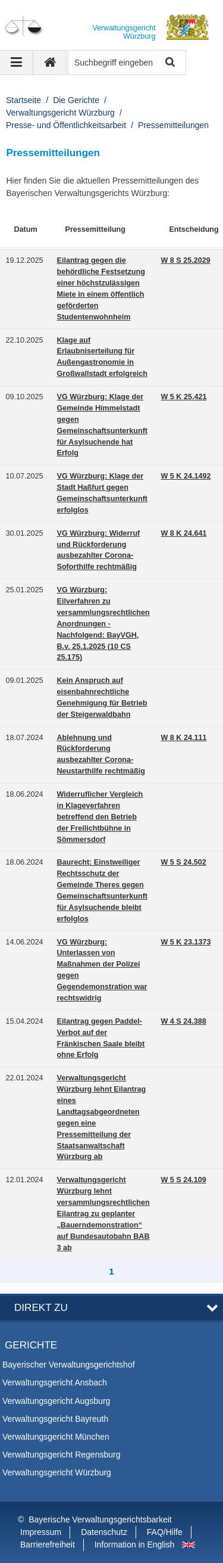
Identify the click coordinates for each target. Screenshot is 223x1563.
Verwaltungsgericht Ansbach (54, 1382)
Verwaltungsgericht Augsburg (56, 1401)
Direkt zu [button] (41, 1307)
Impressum (40, 1532)
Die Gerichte (76, 100)
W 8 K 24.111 (183, 738)
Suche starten (169, 63)
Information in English (135, 1544)
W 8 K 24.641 (183, 533)
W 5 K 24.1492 (186, 476)
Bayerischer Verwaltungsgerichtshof (68, 1364)
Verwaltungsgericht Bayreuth (55, 1419)
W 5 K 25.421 (183, 397)
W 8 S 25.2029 (185, 260)
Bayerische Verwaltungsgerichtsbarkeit (100, 1519)
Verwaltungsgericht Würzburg (60, 112)
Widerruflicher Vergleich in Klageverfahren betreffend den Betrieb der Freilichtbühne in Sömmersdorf (100, 817)
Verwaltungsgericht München (55, 1436)
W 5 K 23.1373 (186, 942)
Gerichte (31, 1345)
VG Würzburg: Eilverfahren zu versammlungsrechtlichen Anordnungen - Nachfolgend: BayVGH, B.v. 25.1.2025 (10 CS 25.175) (103, 623)
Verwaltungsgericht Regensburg (61, 1454)
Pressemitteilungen (173, 125)
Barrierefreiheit (47, 1544)
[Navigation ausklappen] (16, 62)
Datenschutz (104, 1532)
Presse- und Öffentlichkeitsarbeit (66, 125)
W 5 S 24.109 (183, 1180)
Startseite (23, 100)
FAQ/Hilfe (165, 1532)
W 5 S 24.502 (183, 862)
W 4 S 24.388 (183, 1021)
